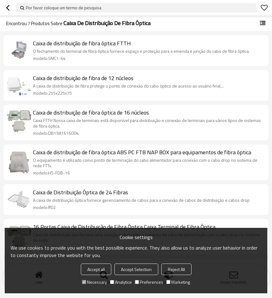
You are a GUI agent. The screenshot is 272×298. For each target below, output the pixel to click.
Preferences (149, 282)
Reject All (176, 269)
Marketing (178, 282)
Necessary (94, 282)
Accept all (96, 269)
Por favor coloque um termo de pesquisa (63, 7)
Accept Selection (136, 269)
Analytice (121, 282)
